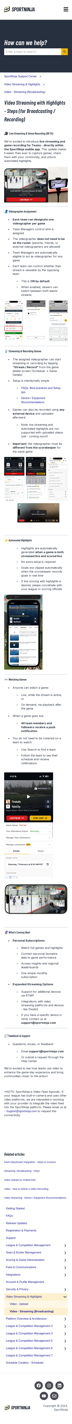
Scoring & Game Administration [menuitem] (25, 1259)
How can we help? (25, 42)
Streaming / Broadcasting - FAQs (22, 1171)
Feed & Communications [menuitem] (21, 1267)
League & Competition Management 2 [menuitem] (29, 1326)
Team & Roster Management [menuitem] (23, 1252)
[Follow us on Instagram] (49, 1385)
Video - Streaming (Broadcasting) (24, 91)
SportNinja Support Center (20, 76)
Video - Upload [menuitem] (19, 1303)
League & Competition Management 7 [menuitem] (29, 1355)
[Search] (64, 51)
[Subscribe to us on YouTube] (44, 1396)
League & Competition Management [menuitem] (28, 1245)
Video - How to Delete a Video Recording (26, 1189)
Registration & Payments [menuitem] (21, 1230)
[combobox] (32, 51)
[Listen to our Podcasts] (59, 1385)
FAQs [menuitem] (9, 1215)
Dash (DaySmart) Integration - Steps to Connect (30, 1162)
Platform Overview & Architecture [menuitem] (26, 1318)
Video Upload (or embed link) (20, 1180)
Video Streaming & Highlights (22, 84)
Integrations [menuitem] (13, 1274)
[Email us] (54, 1396)
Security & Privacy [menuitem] (17, 1289)
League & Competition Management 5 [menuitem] (29, 1340)
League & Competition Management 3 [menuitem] (29, 1333)
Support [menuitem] (11, 1237)
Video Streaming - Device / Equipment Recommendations (35, 1197)
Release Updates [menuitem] (16, 1223)
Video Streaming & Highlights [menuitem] (24, 1296)
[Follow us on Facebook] (39, 1385)
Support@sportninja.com (21, 1111)
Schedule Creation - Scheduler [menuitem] (25, 1362)
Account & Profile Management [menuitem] (25, 1281)
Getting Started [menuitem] (15, 1208)
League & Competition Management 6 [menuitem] (29, 1348)
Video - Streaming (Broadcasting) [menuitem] (32, 1311)
